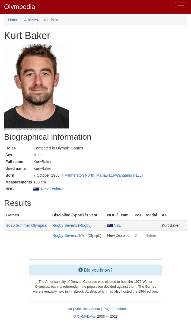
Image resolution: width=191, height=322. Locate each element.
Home (13, 20)
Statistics (81, 309)
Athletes (31, 20)
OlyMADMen (86, 316)
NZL (114, 225)
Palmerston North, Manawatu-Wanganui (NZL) (104, 175)
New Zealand (52, 189)
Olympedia (19, 6)
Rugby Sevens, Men (69, 235)
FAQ (106, 309)
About (95, 309)
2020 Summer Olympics (26, 225)
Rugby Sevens (64, 225)
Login (67, 309)
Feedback (119, 309)
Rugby (84, 225)
